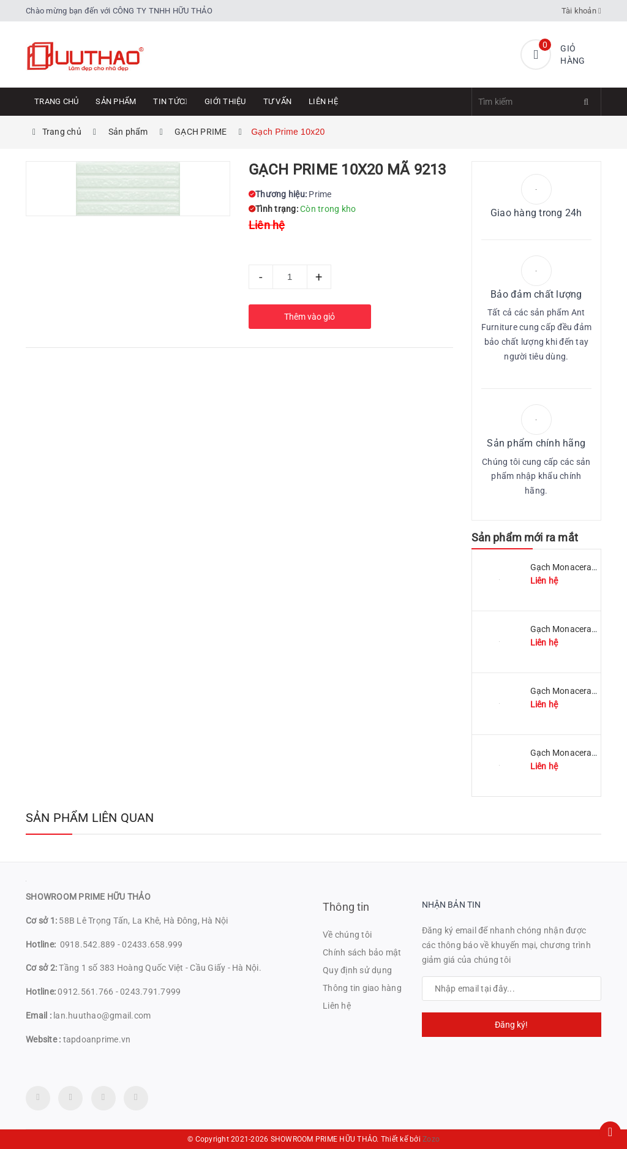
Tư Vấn (277, 101)
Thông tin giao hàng (362, 988)
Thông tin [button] (346, 906)
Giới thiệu (225, 101)
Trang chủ (56, 101)
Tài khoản (581, 10)
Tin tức (170, 101)
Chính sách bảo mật (362, 952)
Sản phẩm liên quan (90, 817)
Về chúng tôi (347, 935)
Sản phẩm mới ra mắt (524, 537)
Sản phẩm (116, 101)
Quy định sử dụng (357, 970)
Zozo (431, 1139)
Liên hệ (323, 101)
